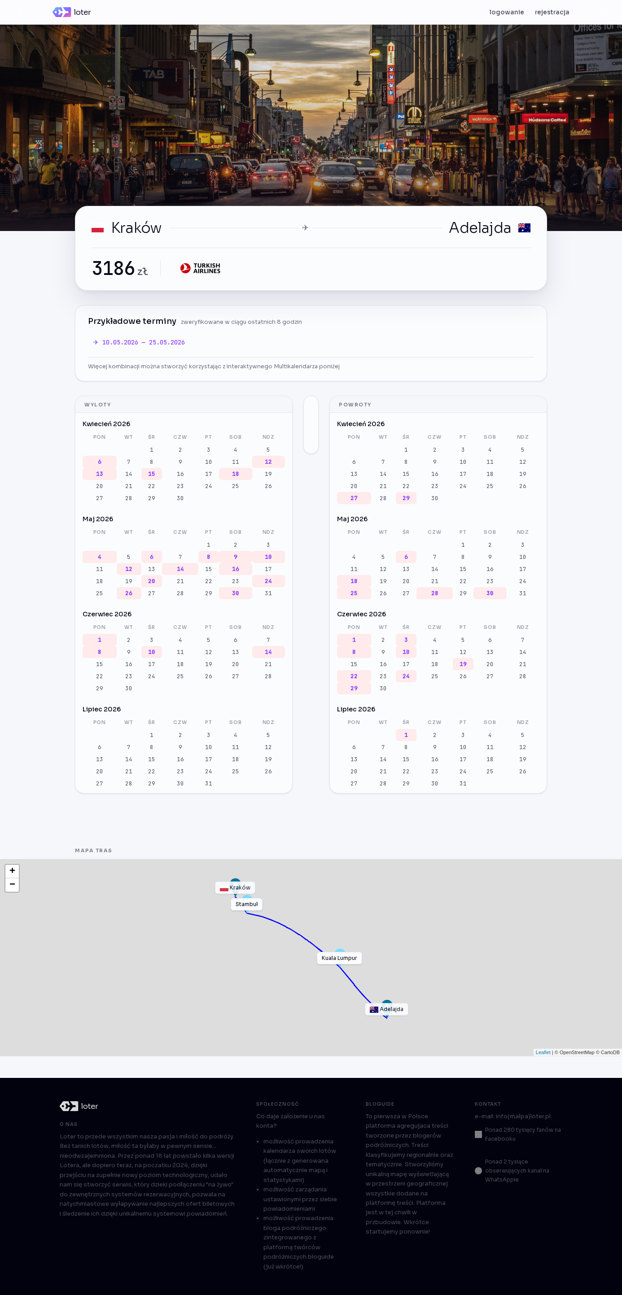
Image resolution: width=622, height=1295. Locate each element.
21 (128, 486)
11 (235, 462)
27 (99, 498)
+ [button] (12, 871)
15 (151, 474)
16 (180, 474)
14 (128, 474)
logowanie (507, 12)
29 (151, 498)
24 (208, 486)
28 (128, 498)
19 (268, 474)
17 (208, 474)
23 (180, 486)
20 (99, 486)
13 (99, 474)
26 (268, 486)
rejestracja (552, 12)
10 (208, 462)
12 (268, 462)
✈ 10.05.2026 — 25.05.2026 (139, 342)
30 (180, 498)
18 (235, 474)
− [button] (12, 885)
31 (268, 593)
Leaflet (543, 1052)
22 (151, 486)
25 (235, 486)
